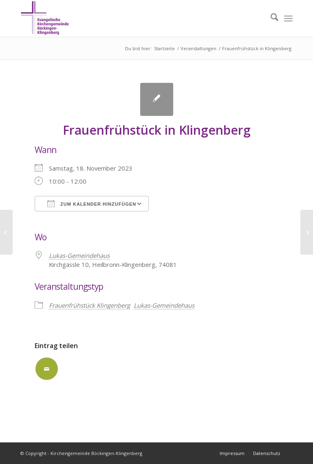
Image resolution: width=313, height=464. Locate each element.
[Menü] (288, 18)
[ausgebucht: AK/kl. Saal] (6, 232)
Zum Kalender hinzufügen (91, 203)
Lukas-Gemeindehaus (164, 305)
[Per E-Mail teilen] (46, 368)
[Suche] (270, 18)
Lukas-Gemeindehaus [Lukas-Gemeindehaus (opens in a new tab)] (79, 255)
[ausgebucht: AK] (306, 232)
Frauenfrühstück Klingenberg (89, 305)
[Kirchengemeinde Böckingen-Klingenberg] (44, 18)
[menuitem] (270, 18)
